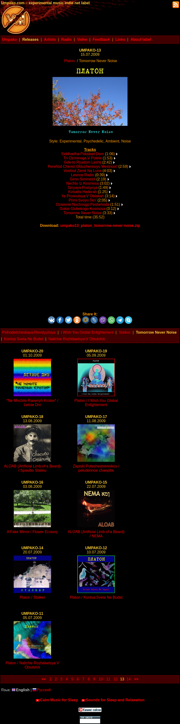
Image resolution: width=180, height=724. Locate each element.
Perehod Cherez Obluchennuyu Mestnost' (82, 166)
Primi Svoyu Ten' (82, 200)
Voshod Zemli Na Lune (82, 171)
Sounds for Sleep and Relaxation (112, 700)
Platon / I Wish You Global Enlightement (96, 403)
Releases (30, 39)
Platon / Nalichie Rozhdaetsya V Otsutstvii (32, 665)
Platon (69, 61)
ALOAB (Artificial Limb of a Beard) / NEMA (96, 534)
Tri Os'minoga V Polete (82, 158)
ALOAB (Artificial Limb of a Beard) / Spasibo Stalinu (32, 468)
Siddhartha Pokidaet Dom (82, 154)
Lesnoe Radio (82, 175)
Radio (66, 39)
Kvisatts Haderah (82, 192)
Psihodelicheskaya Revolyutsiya (29, 332)
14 (129, 679)
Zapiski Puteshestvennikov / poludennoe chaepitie (96, 468)
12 (116, 679)
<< (43, 679)
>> (136, 679)
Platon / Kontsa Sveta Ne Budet (96, 597)
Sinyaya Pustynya (83, 188)
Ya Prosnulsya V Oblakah (82, 196)
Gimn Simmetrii (82, 179)
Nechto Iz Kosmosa (82, 183)
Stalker (125, 332)
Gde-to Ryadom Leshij (82, 162)
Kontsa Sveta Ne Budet (23, 339)
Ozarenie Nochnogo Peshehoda (82, 204)
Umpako (9, 39)
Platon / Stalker (32, 597)
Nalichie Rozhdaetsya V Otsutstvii (77, 339)
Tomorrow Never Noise (83, 213)
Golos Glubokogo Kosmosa (82, 209)
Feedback (101, 39)
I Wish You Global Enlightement (87, 332)
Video (82, 39)
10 (101, 679)
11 (108, 679)
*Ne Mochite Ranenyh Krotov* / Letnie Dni (32, 403)
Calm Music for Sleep (57, 700)
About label (141, 39)
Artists (50, 39)
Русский (42, 690)
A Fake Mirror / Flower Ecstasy (32, 532)
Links (120, 39)
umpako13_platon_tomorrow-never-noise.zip (100, 226)
